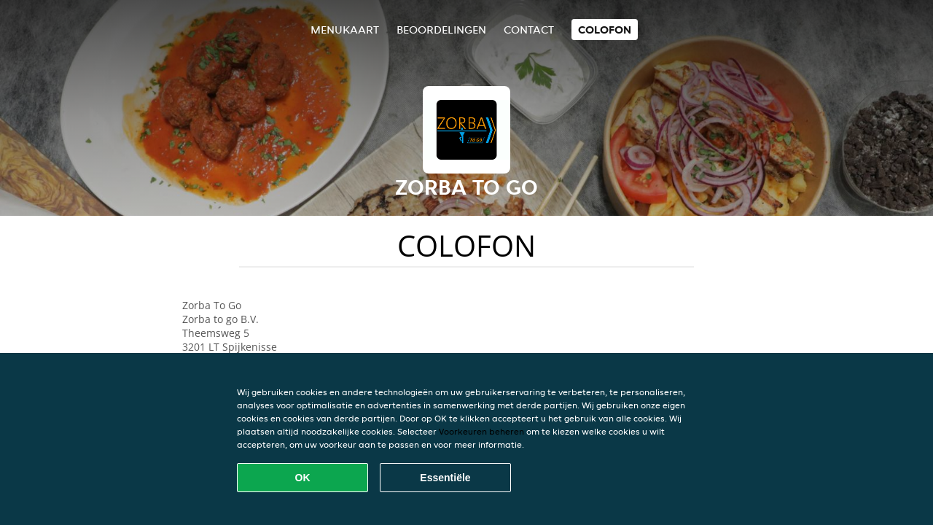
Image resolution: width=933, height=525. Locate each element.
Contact (529, 29)
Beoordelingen (441, 29)
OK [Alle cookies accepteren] (303, 477)
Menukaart (345, 29)
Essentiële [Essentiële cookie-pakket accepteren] (445, 477)
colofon (604, 29)
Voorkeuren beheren (481, 431)
